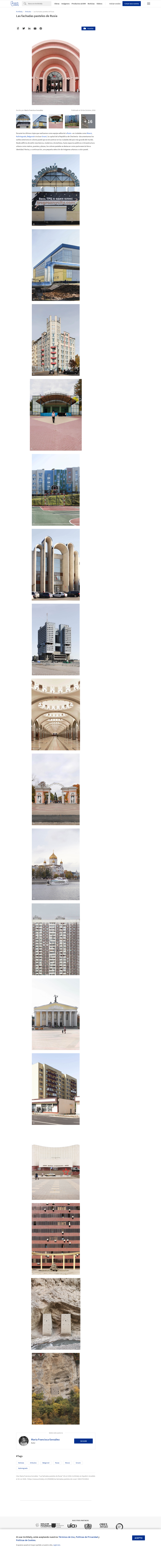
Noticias (91, 4)
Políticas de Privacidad (87, 1537)
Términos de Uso (67, 1537)
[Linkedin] (29, 28)
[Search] (39, 3)
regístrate (56, 1545)
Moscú (89, 133)
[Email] (35, 28)
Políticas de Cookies (25, 1540)
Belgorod (30, 136)
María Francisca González (45, 1439)
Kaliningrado (21, 136)
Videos (99, 4)
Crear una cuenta (131, 3)
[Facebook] (18, 28)
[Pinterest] (41, 28)
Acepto (138, 1538)
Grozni (44, 136)
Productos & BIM (79, 4)
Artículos (33, 1463)
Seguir (83, 1441)
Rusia (69, 133)
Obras (56, 4)
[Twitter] (24, 28)
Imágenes (65, 4)
